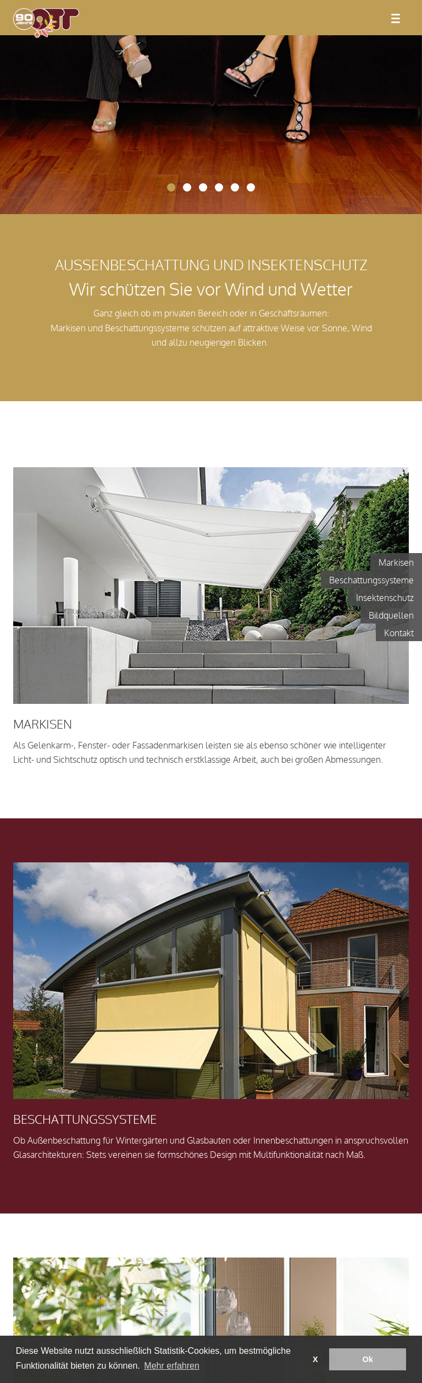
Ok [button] (368, 1359)
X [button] (315, 1359)
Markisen (396, 563)
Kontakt (399, 633)
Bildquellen (391, 616)
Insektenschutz (385, 598)
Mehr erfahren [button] (171, 1365)
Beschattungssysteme (371, 581)
